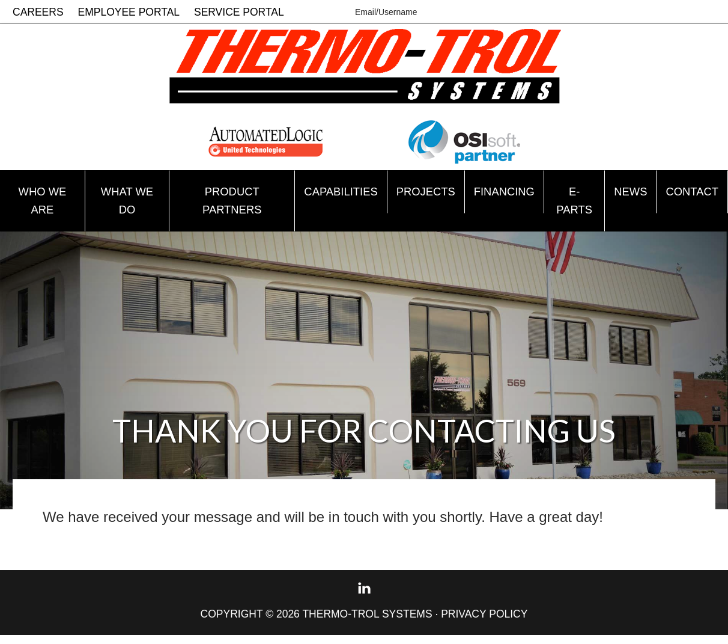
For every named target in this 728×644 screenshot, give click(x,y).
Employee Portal (129, 12)
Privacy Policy (484, 623)
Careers (38, 12)
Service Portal (239, 12)
